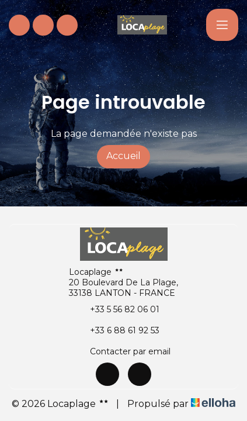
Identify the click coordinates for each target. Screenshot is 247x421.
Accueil (123, 155)
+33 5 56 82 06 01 (117, 309)
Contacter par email (123, 351)
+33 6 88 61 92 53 (117, 330)
